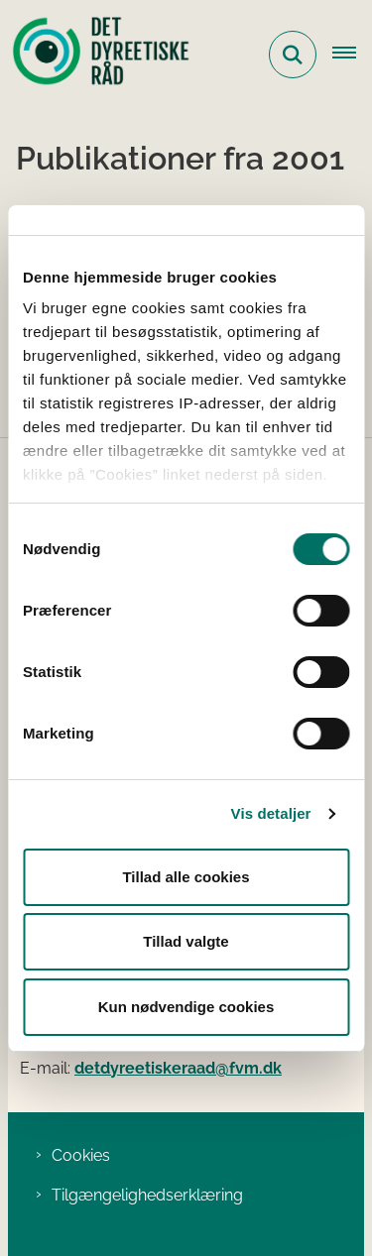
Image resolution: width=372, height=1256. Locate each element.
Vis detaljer (271, 813)
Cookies (81, 1155)
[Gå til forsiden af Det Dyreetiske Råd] (95, 54)
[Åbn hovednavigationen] (352, 54)
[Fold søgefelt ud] (292, 54)
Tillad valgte (185, 941)
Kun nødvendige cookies (186, 1006)
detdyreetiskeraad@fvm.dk (178, 1068)
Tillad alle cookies (185, 876)
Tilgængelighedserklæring (147, 1195)
